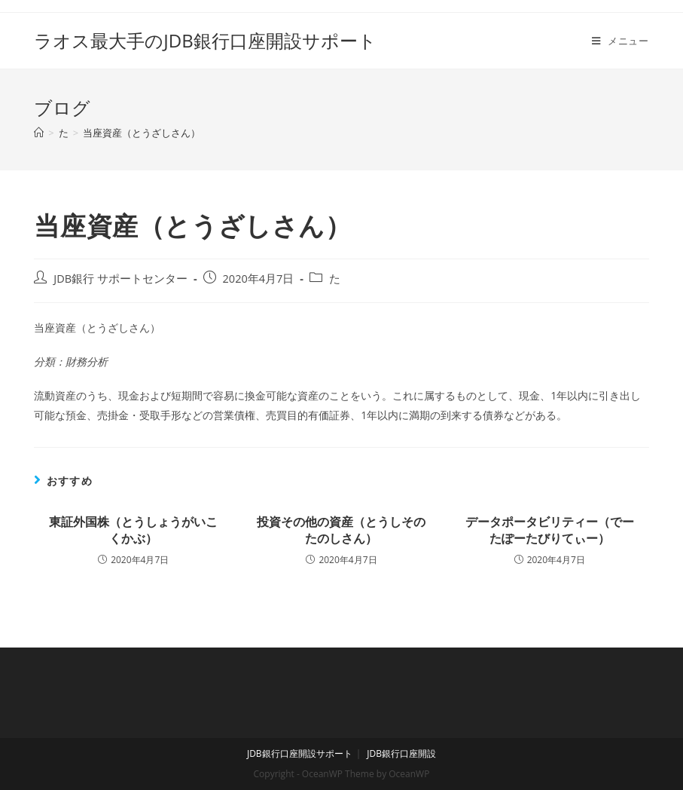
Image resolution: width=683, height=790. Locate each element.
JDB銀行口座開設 (401, 753)
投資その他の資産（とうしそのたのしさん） (341, 530)
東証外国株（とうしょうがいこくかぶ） (133, 530)
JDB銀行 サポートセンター (120, 278)
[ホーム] (39, 132)
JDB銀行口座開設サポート (299, 753)
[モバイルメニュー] (620, 41)
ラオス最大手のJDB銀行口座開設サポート (205, 40)
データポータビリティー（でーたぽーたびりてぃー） (549, 530)
